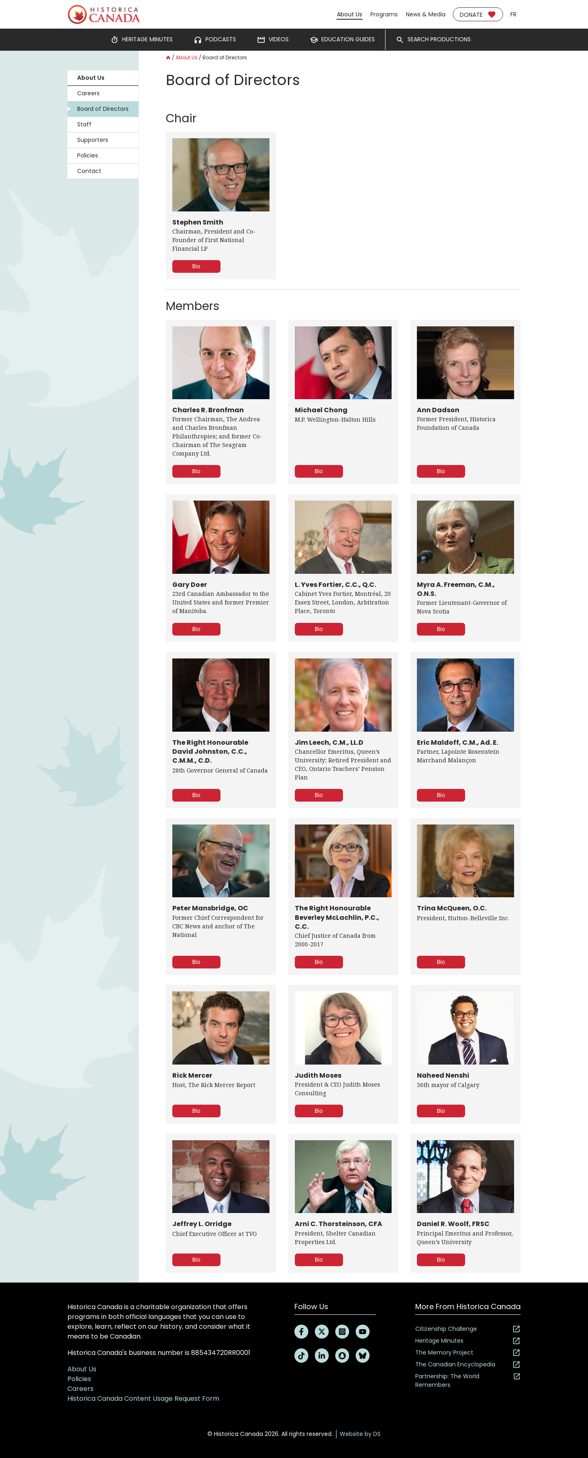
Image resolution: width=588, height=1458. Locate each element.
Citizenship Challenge (468, 1329)
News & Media (425, 14)
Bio (196, 266)
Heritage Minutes (468, 1341)
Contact (89, 171)
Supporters (92, 140)
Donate (478, 14)
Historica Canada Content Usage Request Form (143, 1398)
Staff (84, 124)
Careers (88, 93)
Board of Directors (103, 109)
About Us (349, 14)
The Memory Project (468, 1352)
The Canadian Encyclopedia (468, 1364)
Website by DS (360, 1434)
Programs (384, 14)
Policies (87, 155)
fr (513, 14)
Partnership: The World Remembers (468, 1380)
